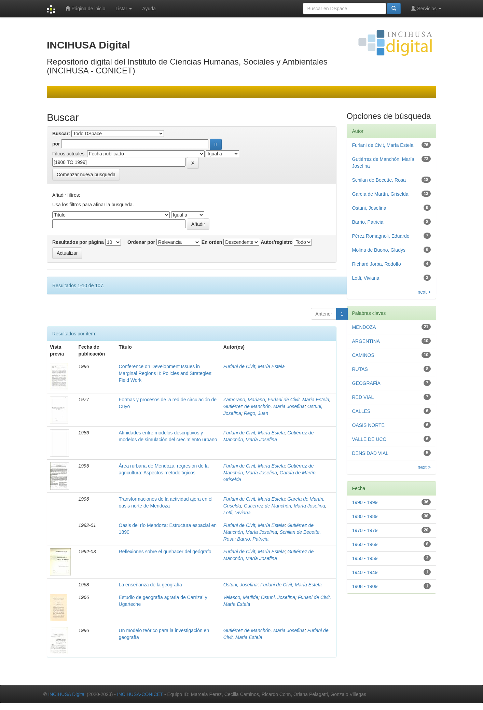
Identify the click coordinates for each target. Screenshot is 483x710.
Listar (123, 8)
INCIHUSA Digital (66, 694)
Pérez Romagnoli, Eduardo (381, 236)
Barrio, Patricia (252, 539)
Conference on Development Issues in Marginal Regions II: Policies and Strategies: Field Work (166, 373)
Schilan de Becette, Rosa (379, 180)
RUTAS (360, 369)
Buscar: (61, 133)
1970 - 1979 (365, 530)
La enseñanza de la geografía (150, 584)
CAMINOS (363, 355)
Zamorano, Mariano (244, 399)
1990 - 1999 (365, 502)
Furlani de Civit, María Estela (254, 366)
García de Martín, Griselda (380, 194)
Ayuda (148, 8)
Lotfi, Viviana (237, 512)
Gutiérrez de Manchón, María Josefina (264, 406)
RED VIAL (363, 397)
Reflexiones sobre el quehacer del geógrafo (165, 551)
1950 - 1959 (365, 558)
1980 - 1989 (365, 516)
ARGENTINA (366, 341)
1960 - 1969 (365, 544)
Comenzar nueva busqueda (86, 174)
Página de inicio (85, 8)
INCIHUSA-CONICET (140, 694)
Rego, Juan (256, 413)
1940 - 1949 (365, 572)
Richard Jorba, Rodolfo (376, 264)
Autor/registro (276, 242)
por (56, 144)
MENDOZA (364, 327)
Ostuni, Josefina (240, 584)
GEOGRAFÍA (366, 383)
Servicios (426, 8)
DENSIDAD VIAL (370, 453)
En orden (212, 242)
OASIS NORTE (368, 425)
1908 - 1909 (365, 586)
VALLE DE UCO (369, 439)
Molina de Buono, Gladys (378, 250)
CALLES (361, 411)
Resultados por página (78, 242)
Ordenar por (141, 242)
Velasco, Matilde (240, 597)
